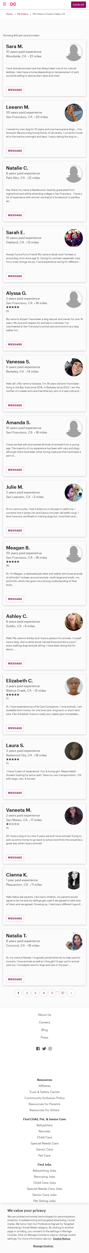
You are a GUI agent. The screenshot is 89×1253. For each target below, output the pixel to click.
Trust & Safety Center (44, 1092)
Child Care (44, 1137)
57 (62, 993)
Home (9, 13)
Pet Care (44, 1155)
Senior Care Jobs (44, 1194)
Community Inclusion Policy (45, 1098)
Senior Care (44, 1149)
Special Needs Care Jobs (44, 1188)
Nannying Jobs (44, 1176)
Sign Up (78, 4)
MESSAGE (15, 89)
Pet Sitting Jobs (44, 1201)
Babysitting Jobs (44, 1170)
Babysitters (44, 1125)
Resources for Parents (44, 1104)
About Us (44, 1014)
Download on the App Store (44, 1064)
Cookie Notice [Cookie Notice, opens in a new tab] (61, 1238)
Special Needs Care (45, 1143)
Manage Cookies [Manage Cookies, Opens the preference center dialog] (43, 1246)
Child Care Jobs (44, 1182)
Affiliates (44, 1086)
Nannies (44, 1131)
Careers (44, 1022)
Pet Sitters (22, 13)
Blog (44, 1030)
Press (44, 1037)
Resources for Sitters (44, 1110)
